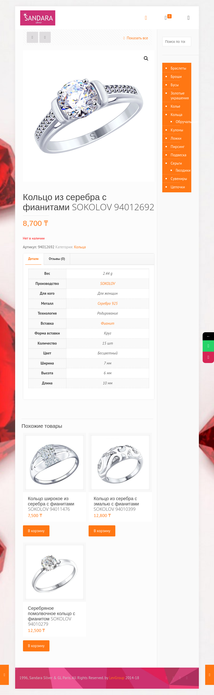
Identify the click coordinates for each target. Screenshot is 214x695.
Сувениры (179, 178)
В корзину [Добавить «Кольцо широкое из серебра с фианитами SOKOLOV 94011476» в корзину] (36, 530)
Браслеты (178, 68)
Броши (176, 76)
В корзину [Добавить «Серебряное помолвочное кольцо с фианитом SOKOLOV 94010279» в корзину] (36, 645)
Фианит (107, 323)
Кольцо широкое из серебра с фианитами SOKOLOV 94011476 (51, 503)
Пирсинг (177, 146)
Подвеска (178, 155)
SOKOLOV (107, 283)
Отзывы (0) (57, 259)
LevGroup (116, 677)
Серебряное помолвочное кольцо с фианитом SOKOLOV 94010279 (51, 616)
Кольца (80, 247)
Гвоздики (181, 170)
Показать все (134, 38)
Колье (175, 106)
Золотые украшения (180, 95)
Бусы (175, 84)
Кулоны (177, 130)
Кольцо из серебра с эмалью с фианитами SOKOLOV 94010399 (116, 503)
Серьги (176, 163)
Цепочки (178, 187)
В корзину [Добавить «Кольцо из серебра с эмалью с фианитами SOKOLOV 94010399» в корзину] (102, 530)
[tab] (33, 259)
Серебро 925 (108, 303)
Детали (33, 259)
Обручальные (181, 121)
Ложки (176, 138)
